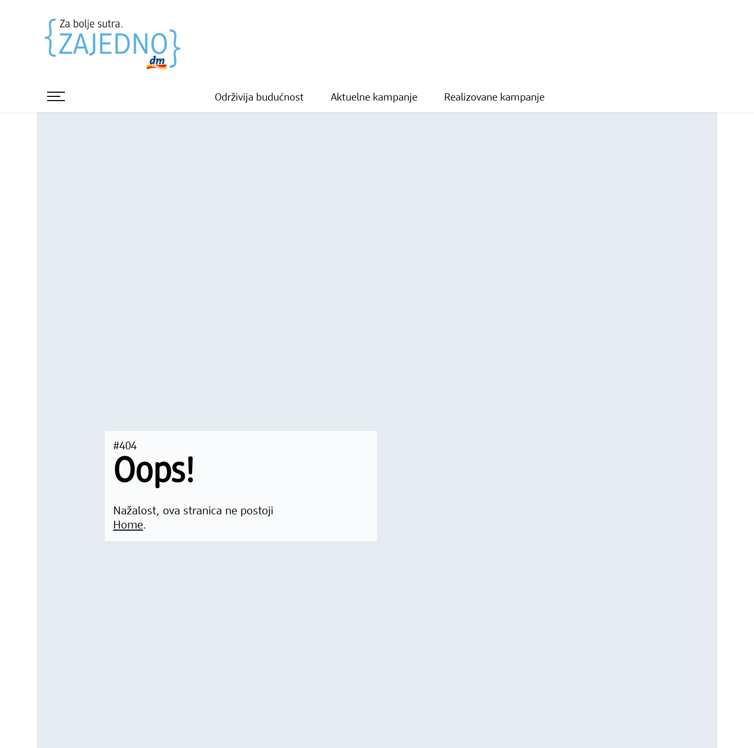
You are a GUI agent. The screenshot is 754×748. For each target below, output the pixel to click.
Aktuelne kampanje (374, 98)
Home (128, 525)
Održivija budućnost (259, 98)
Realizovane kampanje (494, 98)
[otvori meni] (56, 96)
